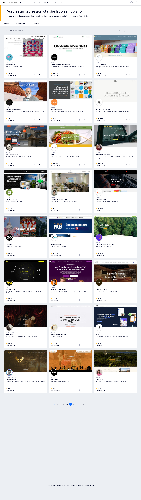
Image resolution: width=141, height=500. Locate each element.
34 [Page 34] (67, 410)
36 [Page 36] (74, 410)
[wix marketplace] (10, 3)
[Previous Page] (54, 410)
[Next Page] (86, 410)
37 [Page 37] (77, 410)
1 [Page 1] (57, 410)
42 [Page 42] (83, 410)
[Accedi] (134, 2)
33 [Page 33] (64, 410)
